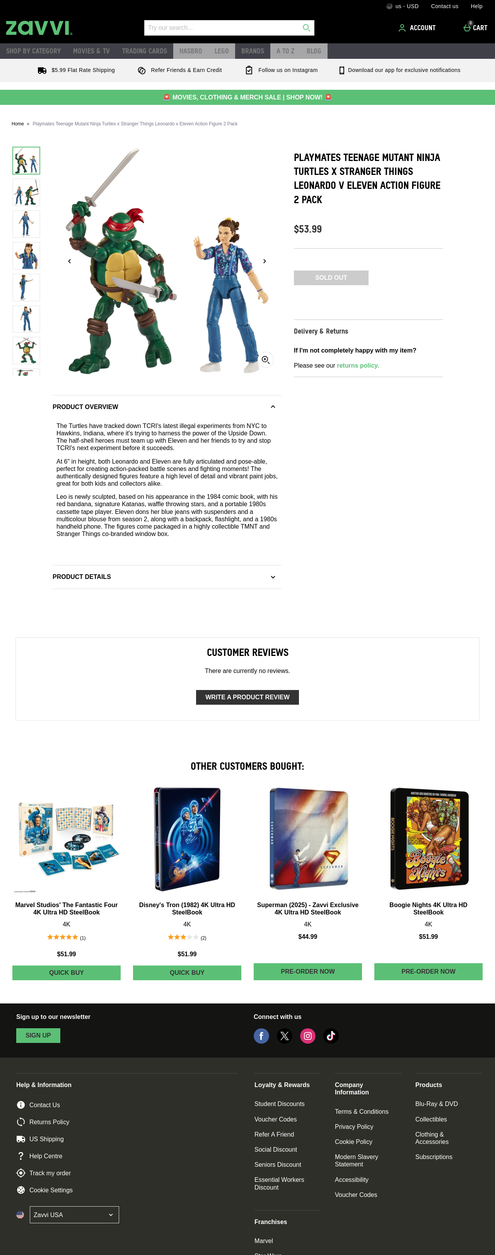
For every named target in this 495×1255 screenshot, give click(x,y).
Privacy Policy (354, 1126)
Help (477, 6)
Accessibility (352, 1179)
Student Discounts (279, 1104)
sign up (38, 1035)
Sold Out (331, 277)
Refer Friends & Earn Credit (178, 70)
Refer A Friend (274, 1134)
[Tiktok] (331, 1041)
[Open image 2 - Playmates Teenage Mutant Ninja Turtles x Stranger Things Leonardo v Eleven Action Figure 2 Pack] (26, 192)
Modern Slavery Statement (356, 1161)
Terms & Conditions (362, 1111)
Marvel (263, 1241)
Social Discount (275, 1149)
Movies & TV (91, 50)
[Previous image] (69, 261)
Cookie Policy (353, 1142)
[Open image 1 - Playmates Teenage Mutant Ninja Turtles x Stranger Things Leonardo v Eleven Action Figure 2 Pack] (26, 161)
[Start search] (306, 28)
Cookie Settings (44, 1190)
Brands (252, 50)
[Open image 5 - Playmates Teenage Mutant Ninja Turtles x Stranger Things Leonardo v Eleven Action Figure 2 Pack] (26, 287)
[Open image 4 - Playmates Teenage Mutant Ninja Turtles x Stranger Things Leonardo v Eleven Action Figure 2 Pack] (26, 256)
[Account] (418, 27)
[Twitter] (284, 1041)
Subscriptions (433, 1157)
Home (18, 124)
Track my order (43, 1173)
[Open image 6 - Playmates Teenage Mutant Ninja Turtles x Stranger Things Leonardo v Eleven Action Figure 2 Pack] (26, 319)
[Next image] (264, 261)
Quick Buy (85, 974)
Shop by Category (33, 50)
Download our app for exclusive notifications (399, 70)
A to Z (285, 50)
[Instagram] (308, 1041)
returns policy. (358, 365)
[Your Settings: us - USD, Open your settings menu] (402, 6)
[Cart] (477, 27)
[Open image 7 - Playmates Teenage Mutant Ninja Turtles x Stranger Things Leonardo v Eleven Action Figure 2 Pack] (26, 351)
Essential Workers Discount (279, 1183)
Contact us (445, 6)
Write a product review (247, 697)
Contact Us (38, 1104)
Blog (314, 50)
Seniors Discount (277, 1164)
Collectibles (431, 1119)
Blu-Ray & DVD (436, 1104)
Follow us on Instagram (279, 70)
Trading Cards (144, 50)
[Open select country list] (74, 1214)
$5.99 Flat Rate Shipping (74, 70)
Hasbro (190, 50)
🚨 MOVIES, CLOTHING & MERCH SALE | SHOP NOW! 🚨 (247, 97)
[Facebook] (261, 1041)
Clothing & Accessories (432, 1138)
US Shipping (40, 1139)
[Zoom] (266, 360)
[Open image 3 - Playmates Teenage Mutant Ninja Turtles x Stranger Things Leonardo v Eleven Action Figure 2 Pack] (26, 224)
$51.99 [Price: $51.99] (66, 954)
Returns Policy (42, 1122)
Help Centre (39, 1156)
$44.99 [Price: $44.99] (308, 936)
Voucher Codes (275, 1119)
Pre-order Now (308, 971)
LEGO (222, 50)
